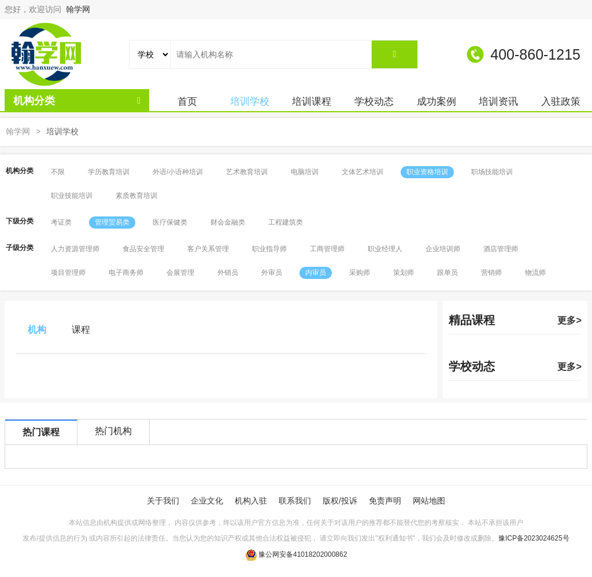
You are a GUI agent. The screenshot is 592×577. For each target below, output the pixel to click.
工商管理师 (327, 249)
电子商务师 (126, 273)
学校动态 (374, 101)
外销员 (227, 273)
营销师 (491, 273)
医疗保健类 (170, 222)
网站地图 (429, 500)
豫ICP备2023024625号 (533, 538)
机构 (37, 330)
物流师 (535, 273)
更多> (569, 320)
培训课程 (311, 101)
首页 (187, 101)
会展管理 (180, 273)
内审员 (315, 273)
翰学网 (78, 9)
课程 (81, 330)
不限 (58, 172)
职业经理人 (385, 249)
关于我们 (163, 500)
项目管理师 (68, 273)
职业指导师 (269, 249)
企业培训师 (443, 249)
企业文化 (207, 500)
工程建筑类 (285, 222)
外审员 (271, 273)
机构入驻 (251, 500)
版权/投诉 (340, 500)
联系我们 (295, 500)
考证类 (61, 222)
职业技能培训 (71, 196)
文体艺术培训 (362, 172)
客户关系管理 (208, 249)
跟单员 (447, 273)
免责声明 (385, 500)
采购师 (359, 273)
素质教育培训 (136, 196)
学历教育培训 (109, 172)
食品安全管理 (143, 249)
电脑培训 (305, 172)
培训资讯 (498, 101)
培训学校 (249, 101)
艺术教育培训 (247, 172)
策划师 (403, 273)
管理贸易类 (112, 222)
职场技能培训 (492, 172)
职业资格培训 (427, 172)
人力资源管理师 (75, 249)
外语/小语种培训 (178, 172)
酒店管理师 (500, 249)
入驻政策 (560, 101)
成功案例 (436, 101)
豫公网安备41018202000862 (302, 554)
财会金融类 (227, 222)
